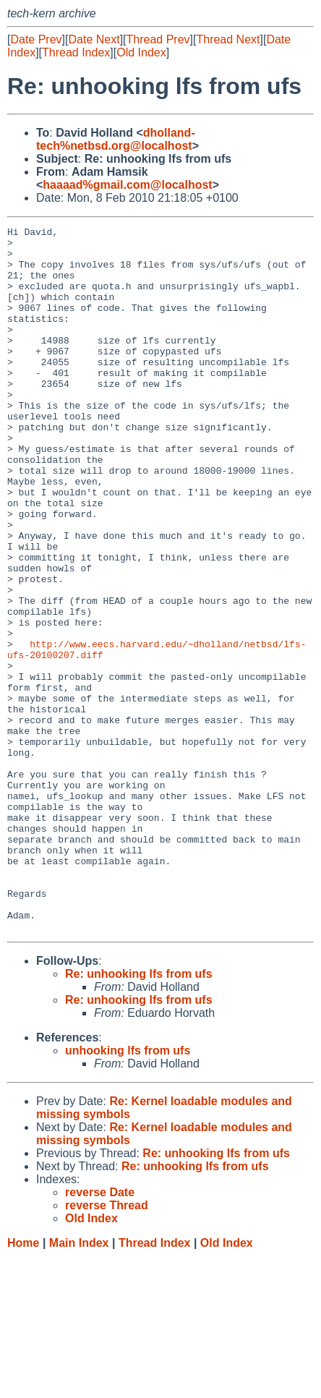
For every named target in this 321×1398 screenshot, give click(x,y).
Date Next (93, 39)
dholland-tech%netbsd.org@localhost (115, 139)
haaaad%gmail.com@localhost (127, 185)
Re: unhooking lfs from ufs (139, 1115)
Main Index (79, 1384)
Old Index (141, 52)
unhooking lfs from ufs (127, 1191)
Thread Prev (158, 39)
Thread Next (228, 39)
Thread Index (76, 52)
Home (23, 1384)
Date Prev (35, 39)
